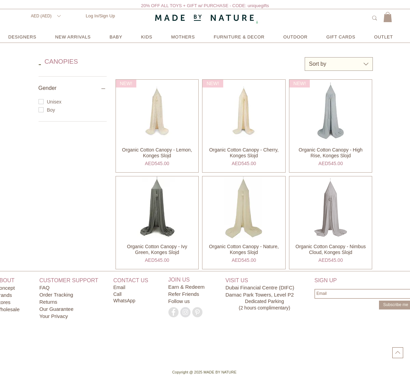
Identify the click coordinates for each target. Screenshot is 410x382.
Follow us (179, 301)
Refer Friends (183, 294)
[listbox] (46, 16)
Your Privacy (54, 316)
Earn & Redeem (186, 287)
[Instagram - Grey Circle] (185, 312)
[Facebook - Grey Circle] (173, 312)
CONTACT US (131, 280)
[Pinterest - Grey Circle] (197, 312)
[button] (46, 16)
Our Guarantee (57, 309)
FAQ (45, 287)
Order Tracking (56, 295)
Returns (49, 302)
